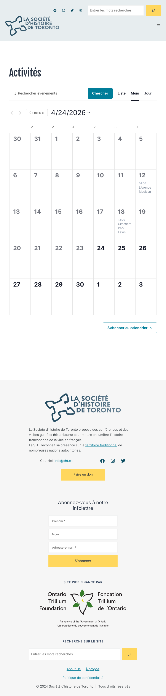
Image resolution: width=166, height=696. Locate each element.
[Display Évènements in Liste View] (122, 93)
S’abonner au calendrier (127, 328)
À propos (92, 669)
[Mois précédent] (11, 112)
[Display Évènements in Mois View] (135, 93)
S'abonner (83, 561)
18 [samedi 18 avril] (121, 211)
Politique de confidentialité (83, 678)
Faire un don (83, 474)
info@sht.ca (63, 461)
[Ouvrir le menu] (158, 25)
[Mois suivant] (20, 112)
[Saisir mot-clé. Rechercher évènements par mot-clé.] (48, 93)
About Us (74, 669)
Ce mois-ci (36, 112)
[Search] (153, 10)
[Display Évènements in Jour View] (148, 93)
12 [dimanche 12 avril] (142, 175)
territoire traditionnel (101, 445)
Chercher (100, 93)
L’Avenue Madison (145, 189)
